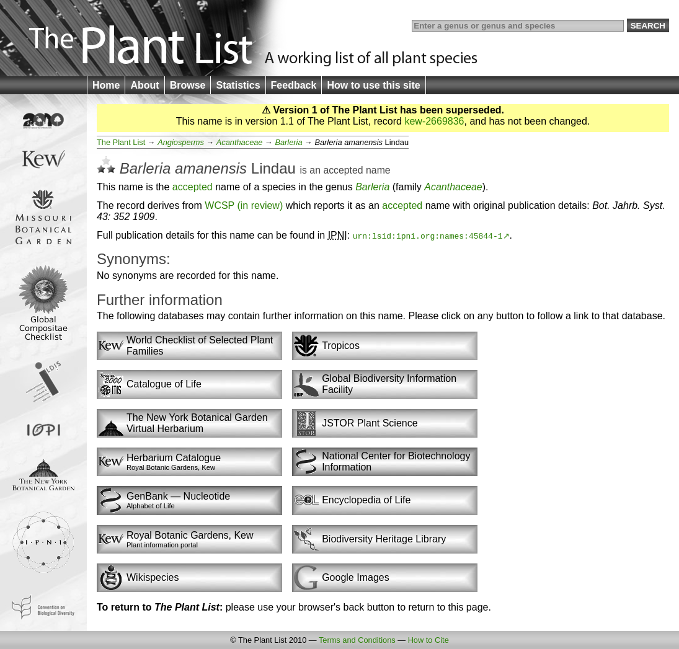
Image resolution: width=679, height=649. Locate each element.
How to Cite (428, 640)
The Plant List (121, 142)
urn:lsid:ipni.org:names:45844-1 (428, 235)
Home (106, 85)
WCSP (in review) (244, 205)
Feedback (294, 85)
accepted (343, 170)
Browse (188, 85)
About (144, 85)
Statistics (238, 85)
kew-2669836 (434, 121)
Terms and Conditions (357, 640)
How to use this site (373, 85)
